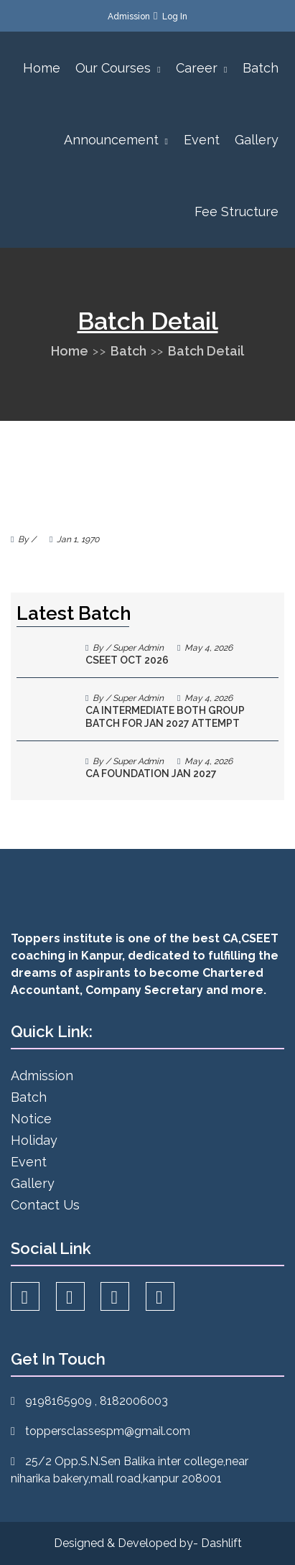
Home (41, 67)
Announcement (116, 139)
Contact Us (45, 1204)
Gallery (256, 139)
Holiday (34, 1140)
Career (201, 67)
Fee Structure (236, 211)
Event (202, 139)
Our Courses (117, 67)
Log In (174, 16)
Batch (260, 67)
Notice (31, 1118)
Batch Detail (206, 350)
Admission (129, 16)
